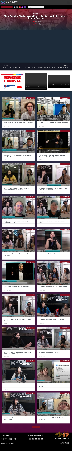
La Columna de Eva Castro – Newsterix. (49, 352)
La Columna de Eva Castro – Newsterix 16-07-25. (52, 319)
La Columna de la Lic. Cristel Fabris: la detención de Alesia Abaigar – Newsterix (17, 353)
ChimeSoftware (12, 445)
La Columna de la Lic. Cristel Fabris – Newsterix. (51, 254)
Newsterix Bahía (38, 25)
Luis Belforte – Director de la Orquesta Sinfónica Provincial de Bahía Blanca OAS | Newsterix (52, 156)
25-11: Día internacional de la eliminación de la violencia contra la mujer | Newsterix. (16, 189)
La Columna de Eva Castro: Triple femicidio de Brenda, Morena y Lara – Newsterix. (53, 189)
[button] (68, 2)
